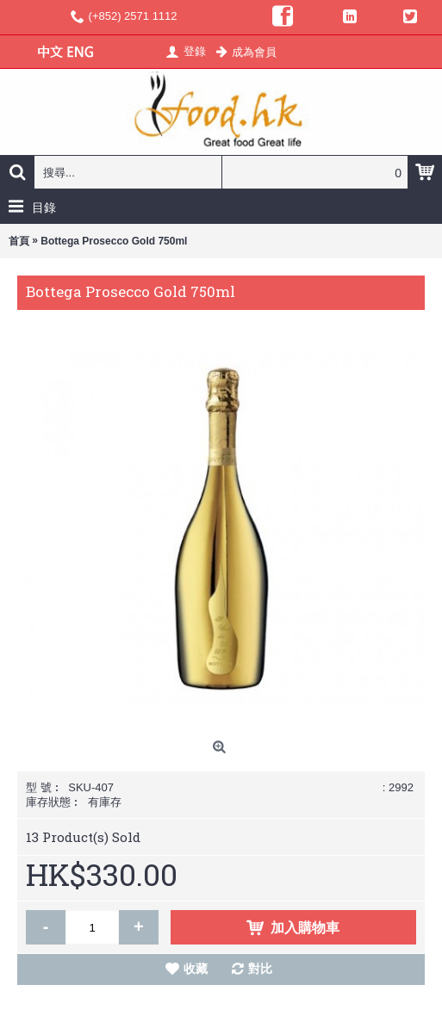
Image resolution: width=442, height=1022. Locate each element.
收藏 (196, 969)
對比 (260, 969)
